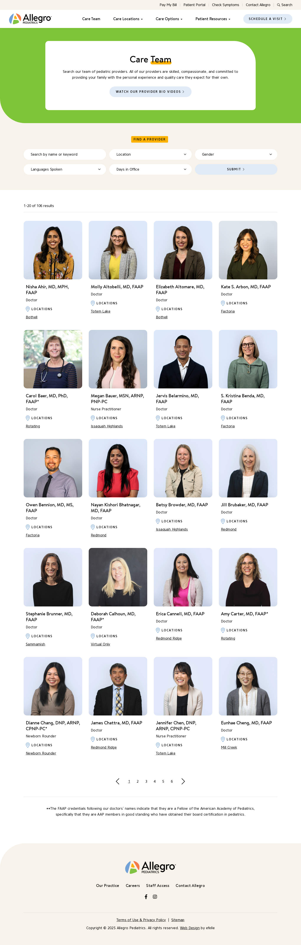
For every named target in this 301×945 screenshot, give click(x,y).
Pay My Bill (168, 5)
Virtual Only (100, 644)
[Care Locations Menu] (141, 19)
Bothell (32, 317)
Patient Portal (194, 5)
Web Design (190, 928)
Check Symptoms (225, 5)
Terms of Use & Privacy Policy (141, 920)
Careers (133, 885)
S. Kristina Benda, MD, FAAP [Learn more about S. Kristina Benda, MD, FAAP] (243, 399)
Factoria (228, 311)
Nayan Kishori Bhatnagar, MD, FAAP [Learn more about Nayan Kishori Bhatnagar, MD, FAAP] (115, 508)
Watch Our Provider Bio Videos (148, 92)
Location (123, 154)
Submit (234, 169)
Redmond (98, 535)
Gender (208, 154)
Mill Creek (229, 747)
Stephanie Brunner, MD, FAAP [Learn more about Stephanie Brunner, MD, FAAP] (49, 617)
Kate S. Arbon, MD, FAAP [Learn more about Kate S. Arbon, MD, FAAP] (246, 287)
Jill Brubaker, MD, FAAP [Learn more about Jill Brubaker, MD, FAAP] (244, 505)
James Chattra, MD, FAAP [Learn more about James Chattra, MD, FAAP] (116, 723)
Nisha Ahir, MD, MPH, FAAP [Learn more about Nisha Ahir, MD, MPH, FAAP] (47, 290)
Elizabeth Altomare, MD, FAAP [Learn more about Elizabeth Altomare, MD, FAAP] (180, 290)
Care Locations (126, 18)
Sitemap (178, 920)
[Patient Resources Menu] (228, 19)
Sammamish (35, 644)
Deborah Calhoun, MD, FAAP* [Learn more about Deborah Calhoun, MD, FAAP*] (113, 617)
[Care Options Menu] (180, 19)
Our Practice (107, 885)
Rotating (33, 426)
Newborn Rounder (41, 753)
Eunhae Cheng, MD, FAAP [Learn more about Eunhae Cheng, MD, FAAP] (246, 723)
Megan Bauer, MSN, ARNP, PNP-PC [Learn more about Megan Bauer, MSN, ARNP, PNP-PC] (117, 399)
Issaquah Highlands (107, 426)
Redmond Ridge (169, 638)
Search (284, 5)
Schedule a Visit (266, 19)
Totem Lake (100, 311)
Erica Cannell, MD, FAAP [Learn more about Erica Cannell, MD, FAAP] (180, 614)
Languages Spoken (46, 169)
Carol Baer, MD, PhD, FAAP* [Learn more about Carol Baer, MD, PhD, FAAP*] (47, 399)
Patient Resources (211, 18)
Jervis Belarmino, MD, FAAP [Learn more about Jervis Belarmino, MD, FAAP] (177, 399)
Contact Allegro (258, 5)
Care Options (167, 18)
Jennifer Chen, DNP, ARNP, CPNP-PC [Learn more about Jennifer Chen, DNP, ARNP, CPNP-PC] (176, 726)
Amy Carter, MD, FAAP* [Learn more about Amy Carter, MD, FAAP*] (244, 614)
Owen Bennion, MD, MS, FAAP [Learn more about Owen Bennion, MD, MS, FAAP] (50, 508)
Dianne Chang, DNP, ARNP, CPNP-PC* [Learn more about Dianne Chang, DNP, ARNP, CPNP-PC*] (53, 726)
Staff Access (157, 885)
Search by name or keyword (54, 154)
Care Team (91, 18)
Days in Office (127, 169)
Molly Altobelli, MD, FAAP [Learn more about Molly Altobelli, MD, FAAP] (117, 287)
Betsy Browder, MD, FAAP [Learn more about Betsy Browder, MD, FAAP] (182, 505)
